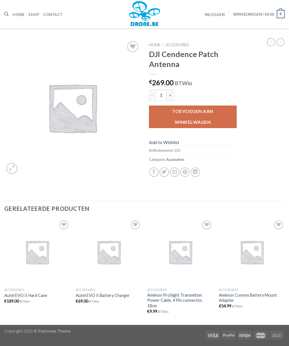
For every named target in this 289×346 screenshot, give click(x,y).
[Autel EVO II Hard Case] (37, 252)
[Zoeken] (6, 14)
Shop (33, 14)
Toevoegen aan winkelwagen (192, 116)
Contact (52, 14)
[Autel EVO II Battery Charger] (109, 252)
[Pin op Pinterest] (185, 172)
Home (18, 14)
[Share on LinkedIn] (195, 172)
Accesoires (177, 45)
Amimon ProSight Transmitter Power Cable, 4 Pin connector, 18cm (175, 300)
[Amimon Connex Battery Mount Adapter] (252, 252)
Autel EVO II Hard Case (25, 295)
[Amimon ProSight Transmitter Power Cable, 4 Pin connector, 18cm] (180, 252)
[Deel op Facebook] (154, 172)
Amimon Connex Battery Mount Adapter (248, 298)
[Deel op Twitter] (164, 172)
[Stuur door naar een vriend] (174, 172)
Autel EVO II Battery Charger (103, 295)
